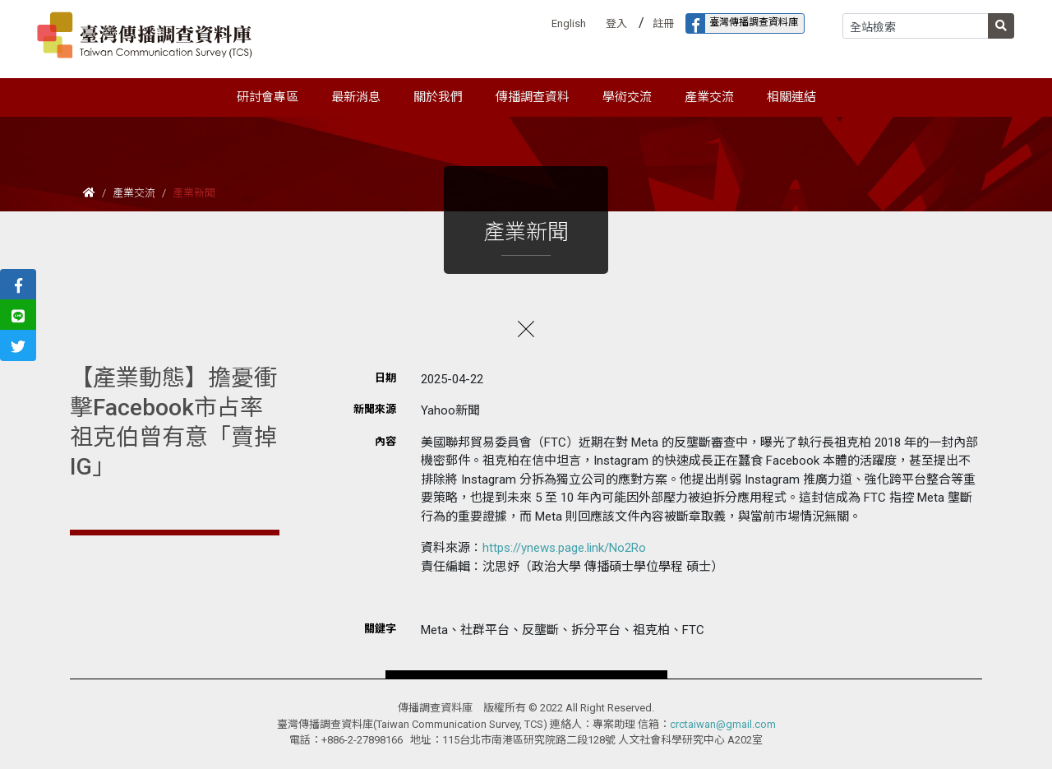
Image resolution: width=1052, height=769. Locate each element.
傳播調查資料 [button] (533, 97)
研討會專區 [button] (267, 97)
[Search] (915, 26)
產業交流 (134, 193)
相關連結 (791, 97)
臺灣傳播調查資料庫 (742, 23)
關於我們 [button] (438, 97)
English (568, 23)
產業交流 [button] (709, 97)
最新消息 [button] (356, 97)
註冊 (663, 23)
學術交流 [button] (627, 97)
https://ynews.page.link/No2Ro (564, 547)
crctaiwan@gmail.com (723, 724)
